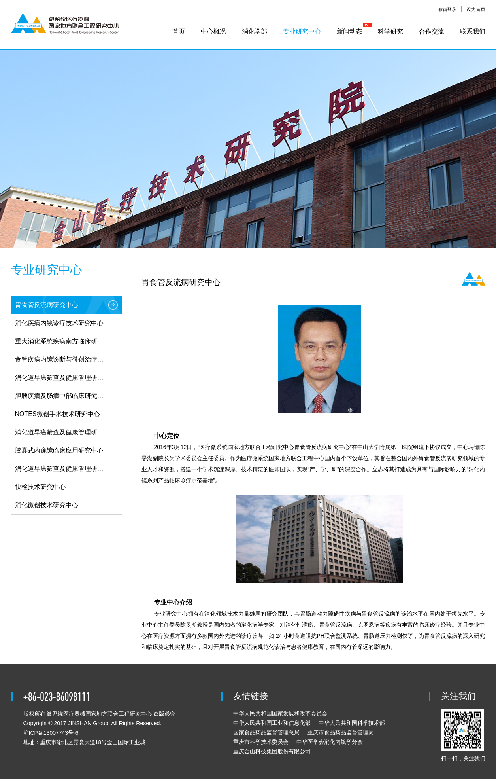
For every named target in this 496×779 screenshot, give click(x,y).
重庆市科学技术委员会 (261, 742)
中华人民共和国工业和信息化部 (272, 723)
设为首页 (475, 9)
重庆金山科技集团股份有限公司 (272, 751)
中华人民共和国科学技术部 (352, 723)
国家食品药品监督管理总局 (266, 732)
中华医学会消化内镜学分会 (329, 742)
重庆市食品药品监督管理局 (340, 732)
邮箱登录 (447, 9)
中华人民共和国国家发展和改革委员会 (280, 713)
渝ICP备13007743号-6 (51, 733)
